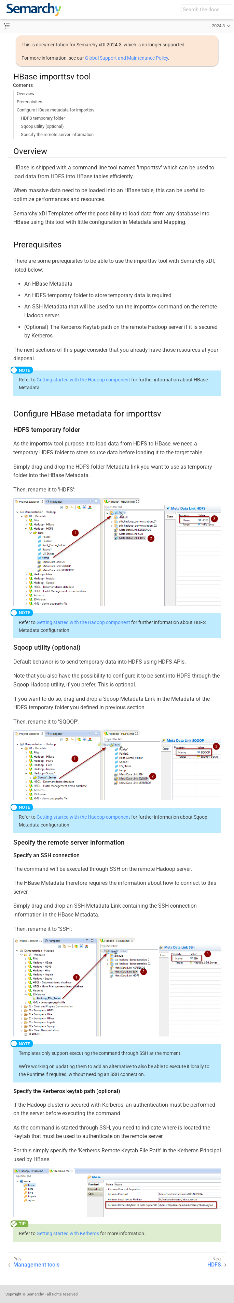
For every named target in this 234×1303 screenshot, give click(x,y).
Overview (26, 93)
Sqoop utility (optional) (42, 126)
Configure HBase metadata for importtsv (55, 109)
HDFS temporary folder (43, 118)
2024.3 (218, 25)
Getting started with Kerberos (68, 1233)
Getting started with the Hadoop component (83, 379)
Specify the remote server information (57, 134)
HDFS (214, 1264)
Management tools (36, 1264)
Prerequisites (29, 101)
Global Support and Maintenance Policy (126, 58)
